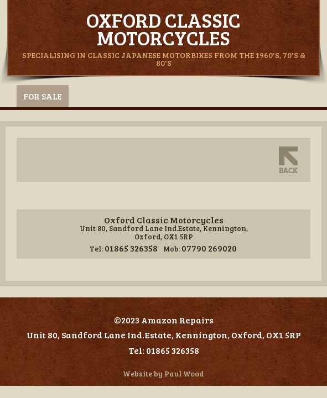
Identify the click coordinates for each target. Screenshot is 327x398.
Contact (284, 96)
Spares (90, 96)
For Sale (42, 96)
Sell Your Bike (218, 96)
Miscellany (146, 96)
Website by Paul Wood (163, 373)
